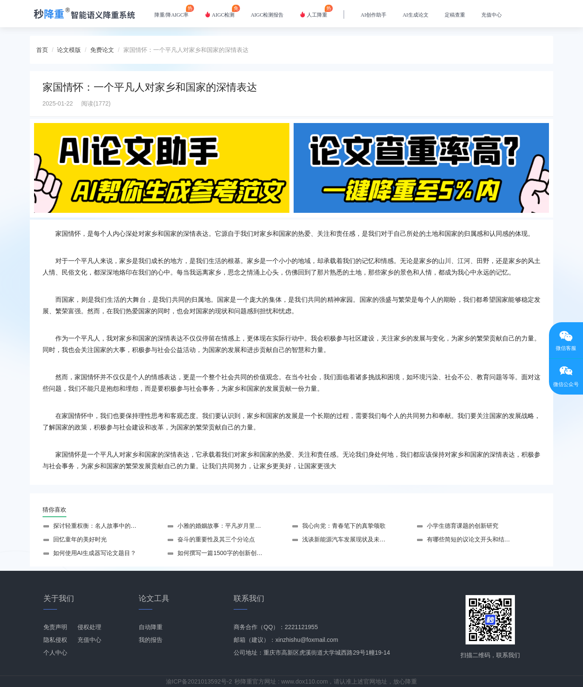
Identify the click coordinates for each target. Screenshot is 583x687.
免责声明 (55, 627)
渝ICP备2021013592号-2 (199, 681)
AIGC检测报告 (267, 15)
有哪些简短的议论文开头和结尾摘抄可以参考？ (489, 539)
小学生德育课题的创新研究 (462, 525)
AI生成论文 (416, 15)
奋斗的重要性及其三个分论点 (216, 539)
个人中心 (55, 652)
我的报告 (151, 639)
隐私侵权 (55, 639)
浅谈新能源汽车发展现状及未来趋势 (349, 539)
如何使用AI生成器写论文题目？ (94, 553)
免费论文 (102, 49)
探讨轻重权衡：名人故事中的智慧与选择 (106, 525)
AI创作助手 (373, 15)
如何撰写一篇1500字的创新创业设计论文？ (234, 553)
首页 (42, 49)
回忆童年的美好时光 (80, 539)
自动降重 (151, 627)
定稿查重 (455, 15)
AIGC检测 (219, 11)
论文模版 (69, 49)
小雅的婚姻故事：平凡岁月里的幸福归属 (231, 525)
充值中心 (491, 15)
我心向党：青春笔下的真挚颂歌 (344, 525)
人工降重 (313, 11)
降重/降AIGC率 (171, 11)
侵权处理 (89, 627)
